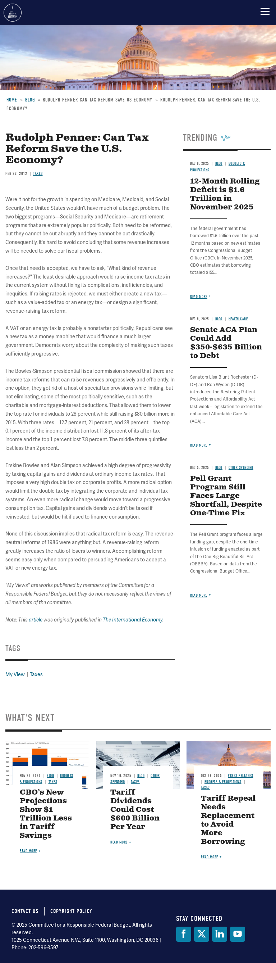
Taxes (36, 674)
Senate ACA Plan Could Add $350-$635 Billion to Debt (226, 343)
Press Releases (240, 775)
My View (15, 674)
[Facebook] (183, 934)
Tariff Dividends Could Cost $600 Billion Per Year (135, 810)
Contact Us (25, 911)
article (35, 620)
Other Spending (241, 467)
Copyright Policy (71, 911)
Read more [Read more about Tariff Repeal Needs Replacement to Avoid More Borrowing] (209, 857)
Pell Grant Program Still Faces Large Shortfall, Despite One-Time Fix (226, 496)
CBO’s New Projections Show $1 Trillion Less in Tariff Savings (46, 814)
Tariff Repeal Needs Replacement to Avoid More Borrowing (228, 820)
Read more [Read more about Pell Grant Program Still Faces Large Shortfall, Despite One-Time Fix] (198, 595)
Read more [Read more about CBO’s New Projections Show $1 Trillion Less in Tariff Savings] (28, 851)
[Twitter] (201, 934)
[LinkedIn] (219, 934)
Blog (218, 319)
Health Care (238, 319)
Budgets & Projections (223, 781)
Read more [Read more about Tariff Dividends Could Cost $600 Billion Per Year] (119, 842)
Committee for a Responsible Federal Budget (13, 13)
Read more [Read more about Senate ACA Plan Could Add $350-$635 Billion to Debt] (198, 445)
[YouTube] (237, 934)
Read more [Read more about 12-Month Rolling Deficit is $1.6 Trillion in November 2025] (198, 296)
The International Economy (132, 620)
